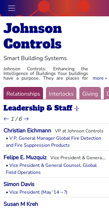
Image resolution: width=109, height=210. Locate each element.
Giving (90, 94)
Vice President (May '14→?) (38, 192)
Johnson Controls (32, 36)
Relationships (23, 94)
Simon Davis (18, 184)
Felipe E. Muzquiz (25, 157)
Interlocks (61, 94)
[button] (100, 78)
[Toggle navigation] (11, 8)
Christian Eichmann (27, 130)
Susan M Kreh (20, 204)
